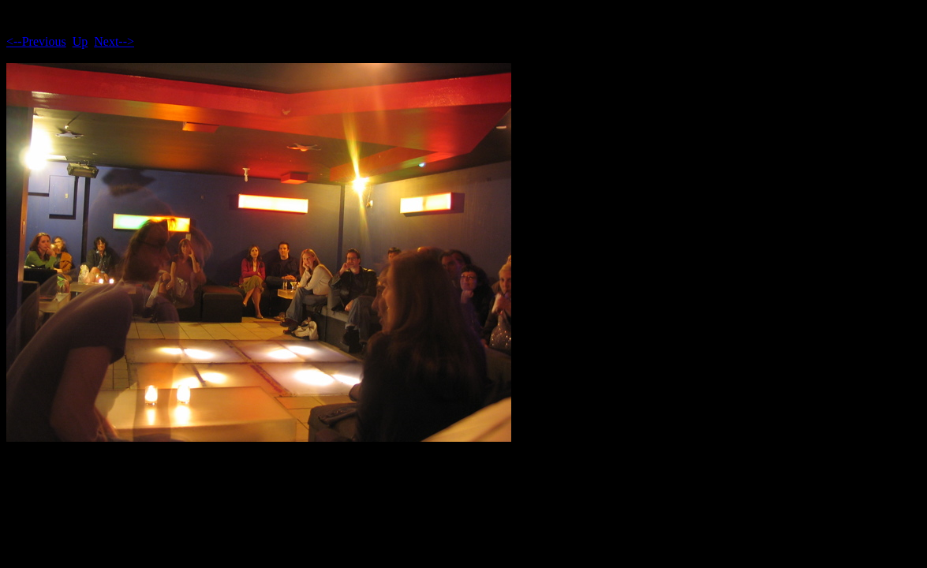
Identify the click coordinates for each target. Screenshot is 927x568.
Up (80, 41)
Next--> (114, 41)
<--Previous (36, 41)
